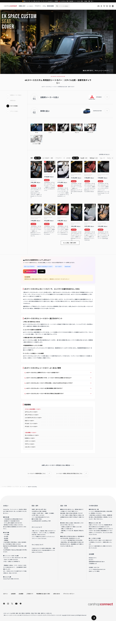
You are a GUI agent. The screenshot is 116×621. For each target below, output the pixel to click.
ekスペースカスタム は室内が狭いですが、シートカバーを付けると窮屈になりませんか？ (49, 378)
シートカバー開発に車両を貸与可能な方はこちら (69, 473)
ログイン (5, 593)
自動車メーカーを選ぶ (13, 95)
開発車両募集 (50, 6)
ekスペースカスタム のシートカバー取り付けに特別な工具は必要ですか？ (45, 393)
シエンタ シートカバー (30, 447)
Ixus (103, 158)
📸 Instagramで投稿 (30, 271)
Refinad (94, 158)
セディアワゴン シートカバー (32, 415)
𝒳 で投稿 (41, 271)
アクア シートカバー (29, 444)
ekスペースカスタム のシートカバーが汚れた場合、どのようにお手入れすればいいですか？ (49, 383)
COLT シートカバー (29, 420)
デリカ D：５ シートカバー (31, 426)
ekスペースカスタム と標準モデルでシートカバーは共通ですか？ (42, 372)
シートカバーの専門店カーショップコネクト (10, 486)
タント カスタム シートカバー (32, 435)
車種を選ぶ (11, 100)
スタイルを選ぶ (12, 106)
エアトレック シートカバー (31, 412)
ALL (38, 158)
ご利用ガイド (29, 593)
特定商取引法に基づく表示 (43, 593)
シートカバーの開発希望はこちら (37, 473)
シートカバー (30, 6)
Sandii (84, 158)
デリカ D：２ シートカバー (31, 423)
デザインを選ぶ (12, 111)
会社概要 (21, 593)
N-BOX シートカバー (30, 438)
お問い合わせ (56, 593)
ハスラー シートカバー (30, 441)
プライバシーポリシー (68, 593)
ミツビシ (24, 486)
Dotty (110, 158)
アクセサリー (38, 6)
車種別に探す (22, 6)
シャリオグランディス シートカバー (33, 417)
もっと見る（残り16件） (70, 243)
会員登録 (13, 593)
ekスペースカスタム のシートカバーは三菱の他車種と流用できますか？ (44, 388)
